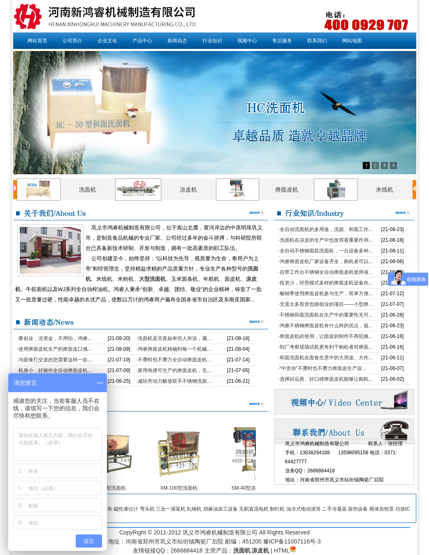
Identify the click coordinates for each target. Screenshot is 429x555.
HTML (282, 550)
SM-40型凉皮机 (251, 488)
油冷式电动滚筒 (303, 509)
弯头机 (147, 509)
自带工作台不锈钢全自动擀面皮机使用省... (326, 272)
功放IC (402, 509)
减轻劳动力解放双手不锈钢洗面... (174, 381)
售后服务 (282, 41)
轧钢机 (194, 509)
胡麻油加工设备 (220, 509)
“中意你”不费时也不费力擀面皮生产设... (323, 368)
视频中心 (247, 41)
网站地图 (352, 41)
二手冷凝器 (334, 509)
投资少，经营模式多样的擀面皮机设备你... (326, 283)
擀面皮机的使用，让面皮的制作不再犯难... (326, 336)
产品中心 (142, 41)
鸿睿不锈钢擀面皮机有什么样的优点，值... (326, 325)
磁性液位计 (126, 509)
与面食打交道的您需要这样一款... (55, 360)
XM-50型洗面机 (111, 488)
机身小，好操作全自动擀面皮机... (55, 370)
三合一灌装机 (171, 509)
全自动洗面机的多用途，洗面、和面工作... (326, 229)
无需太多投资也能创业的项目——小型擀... (326, 304)
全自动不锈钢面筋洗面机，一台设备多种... (326, 251)
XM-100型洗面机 (180, 488)
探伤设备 (358, 509)
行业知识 (212, 41)
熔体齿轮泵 (381, 509)
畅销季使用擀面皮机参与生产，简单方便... (326, 293)
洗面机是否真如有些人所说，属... (174, 338)
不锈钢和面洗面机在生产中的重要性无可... (326, 315)
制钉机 (277, 509)
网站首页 (37, 41)
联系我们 (317, 41)
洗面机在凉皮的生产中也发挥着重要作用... (326, 240)
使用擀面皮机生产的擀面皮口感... (55, 349)
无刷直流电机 (254, 509)
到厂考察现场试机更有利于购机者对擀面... (326, 347)
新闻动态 (177, 41)
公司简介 (72, 41)
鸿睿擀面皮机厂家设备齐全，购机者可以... (326, 261)
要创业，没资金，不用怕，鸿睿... (55, 338)
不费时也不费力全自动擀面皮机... (174, 360)
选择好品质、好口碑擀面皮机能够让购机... (326, 379)
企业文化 (107, 41)
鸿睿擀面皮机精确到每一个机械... (174, 349)
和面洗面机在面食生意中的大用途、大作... (326, 358)
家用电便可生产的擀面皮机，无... (174, 370)
